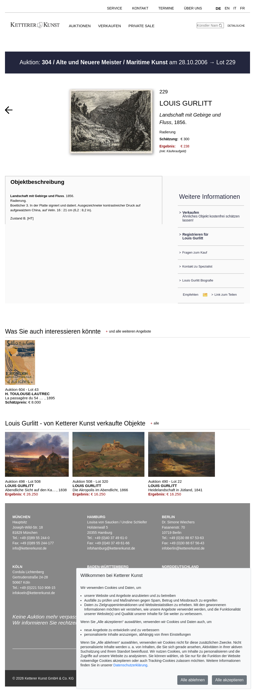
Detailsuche (236, 25)
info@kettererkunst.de (29, 548)
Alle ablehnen (193, 680)
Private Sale (141, 26)
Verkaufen (109, 26)
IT (234, 8)
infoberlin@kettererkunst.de (183, 548)
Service (114, 8)
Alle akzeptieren (229, 680)
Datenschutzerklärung (130, 665)
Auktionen (80, 26)
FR (242, 8)
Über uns (193, 8)
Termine (166, 8)
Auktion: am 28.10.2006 (114, 62)
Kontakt (140, 8)
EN (227, 8)
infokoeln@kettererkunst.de (33, 593)
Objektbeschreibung (37, 182)
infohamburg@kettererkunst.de (111, 548)
